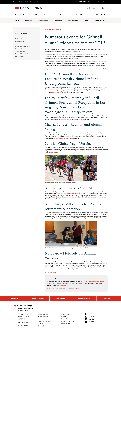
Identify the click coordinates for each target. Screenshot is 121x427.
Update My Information (45, 321)
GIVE (89, 1)
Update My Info (84, 299)
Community (29, 20)
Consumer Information (68, 321)
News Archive (19, 41)
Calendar (100, 1)
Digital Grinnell (19, 56)
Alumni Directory (43, 317)
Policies (63, 317)
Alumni (36, 1)
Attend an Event (36, 299)
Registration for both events (64, 138)
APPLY (84, 1)
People (104, 1)
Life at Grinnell (80, 15)
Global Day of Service (51, 152)
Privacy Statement (66, 319)
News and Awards (73, 20)
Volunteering (58, 20)
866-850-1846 (22, 319)
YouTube (91, 319)
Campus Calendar (43, 326)
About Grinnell (19, 15)
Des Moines (55, 89)
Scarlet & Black (20, 51)
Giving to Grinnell (43, 20)
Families (21, 1)
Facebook (91, 317)
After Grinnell (100, 15)
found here (63, 285)
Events (86, 20)
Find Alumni (60, 299)
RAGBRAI (54, 195)
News (95, 1)
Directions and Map (24, 322)
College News (19, 39)
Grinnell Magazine (21, 49)
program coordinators (56, 92)
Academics (60, 15)
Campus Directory (66, 314)
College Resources (100, 20)
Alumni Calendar (43, 314)
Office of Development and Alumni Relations (24, 307)
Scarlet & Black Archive (22, 54)
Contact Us (106, 299)
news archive (75, 289)
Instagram (92, 314)
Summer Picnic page (72, 193)
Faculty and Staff (28, 1)
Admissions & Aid (40, 15)
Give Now (14, 299)
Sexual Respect (65, 324)
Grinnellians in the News (22, 46)
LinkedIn (91, 322)
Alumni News (42, 319)
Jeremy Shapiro (52, 272)
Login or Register (23, 325)
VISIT (80, 1)
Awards (17, 44)
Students (15, 1)
